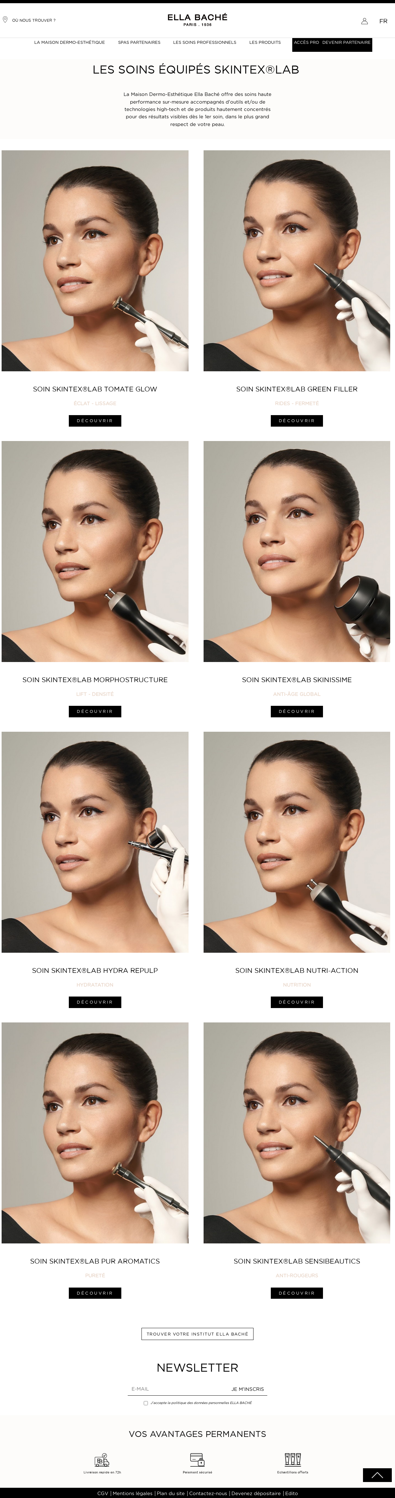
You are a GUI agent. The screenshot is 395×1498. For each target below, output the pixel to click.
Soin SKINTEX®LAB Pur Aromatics (95, 1259)
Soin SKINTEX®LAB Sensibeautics (296, 1259)
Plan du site (171, 1491)
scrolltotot (377, 1475)
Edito (291, 1491)
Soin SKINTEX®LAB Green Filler (296, 388)
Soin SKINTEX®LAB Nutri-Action (296, 969)
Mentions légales (132, 1491)
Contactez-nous (208, 1491)
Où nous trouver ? (28, 19)
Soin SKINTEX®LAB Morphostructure (94, 678)
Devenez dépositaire (256, 1491)
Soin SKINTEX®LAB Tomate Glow (95, 388)
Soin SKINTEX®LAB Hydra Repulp (95, 969)
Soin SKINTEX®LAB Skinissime (296, 678)
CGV (102, 1491)
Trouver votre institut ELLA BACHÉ (198, 1331)
